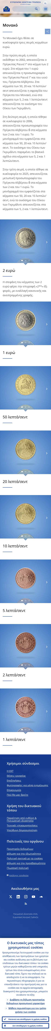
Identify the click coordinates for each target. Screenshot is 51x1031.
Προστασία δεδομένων (20, 849)
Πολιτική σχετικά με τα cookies (25, 858)
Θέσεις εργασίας (16, 775)
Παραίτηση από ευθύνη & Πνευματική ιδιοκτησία (22, 819)
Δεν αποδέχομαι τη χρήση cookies (28, 1025)
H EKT (10, 771)
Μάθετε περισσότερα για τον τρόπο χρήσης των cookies (27, 1010)
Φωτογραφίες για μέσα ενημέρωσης (27, 785)
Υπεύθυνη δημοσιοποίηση (22, 830)
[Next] (46, 242)
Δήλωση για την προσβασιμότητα (26, 863)
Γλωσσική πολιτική (18, 868)
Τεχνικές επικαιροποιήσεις (22, 825)
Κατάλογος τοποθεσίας (19, 875)
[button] (45, 3)
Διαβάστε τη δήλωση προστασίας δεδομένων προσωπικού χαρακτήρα (25, 1001)
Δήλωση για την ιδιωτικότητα (24, 853)
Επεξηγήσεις (14, 780)
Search (36, 9)
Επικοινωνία (14, 790)
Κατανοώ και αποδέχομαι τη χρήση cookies (27, 1019)
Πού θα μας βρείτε (17, 794)
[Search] (24, 9)
